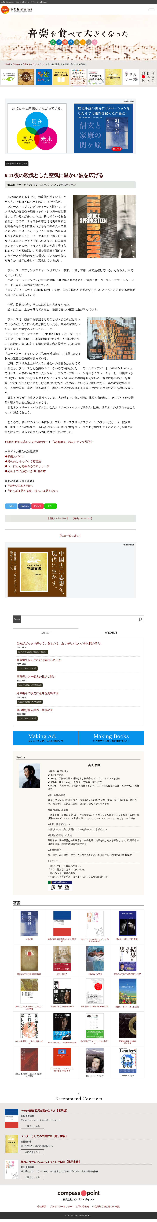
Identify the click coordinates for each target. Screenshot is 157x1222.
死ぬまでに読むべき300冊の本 (30, 685)
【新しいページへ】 (58, 518)
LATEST (46, 632)
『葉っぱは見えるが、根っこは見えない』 (33, 490)
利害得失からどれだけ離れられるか (39, 660)
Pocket (37, 506)
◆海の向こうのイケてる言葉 (23, 461)
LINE (50, 506)
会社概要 (41, 1206)
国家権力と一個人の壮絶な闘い (36, 676)
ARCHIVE (111, 632)
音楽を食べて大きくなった (34, 64)
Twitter (11, 506)
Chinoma (16, 64)
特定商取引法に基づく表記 (106, 1206)
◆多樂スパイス (14, 456)
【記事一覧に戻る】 (70, 535)
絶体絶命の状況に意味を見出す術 (38, 693)
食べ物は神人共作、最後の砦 (35, 710)
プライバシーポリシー (61, 1206)
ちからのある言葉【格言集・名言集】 (32, 652)
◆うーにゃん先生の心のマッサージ (27, 466)
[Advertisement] (103, 572)
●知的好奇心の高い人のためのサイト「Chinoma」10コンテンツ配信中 (49, 441)
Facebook (24, 506)
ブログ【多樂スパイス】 (27, 668)
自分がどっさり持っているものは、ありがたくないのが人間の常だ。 (60, 643)
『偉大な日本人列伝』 (20, 485)
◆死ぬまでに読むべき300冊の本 (25, 471)
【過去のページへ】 (82, 518)
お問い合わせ (82, 1206)
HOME (7, 64)
